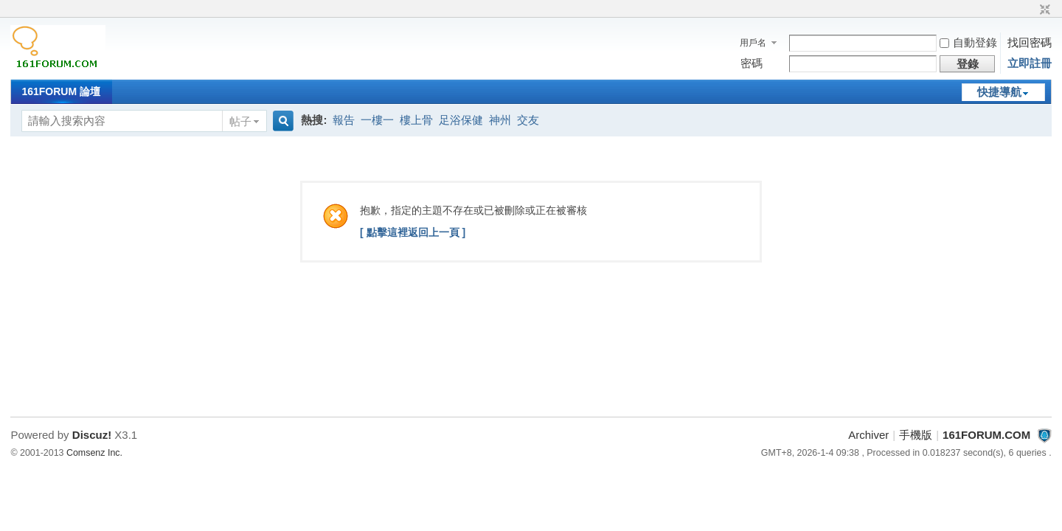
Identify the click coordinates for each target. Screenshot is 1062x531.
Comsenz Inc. (94, 453)
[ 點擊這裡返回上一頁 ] (412, 232)
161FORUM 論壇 (60, 91)
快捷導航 (999, 92)
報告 (344, 120)
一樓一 (377, 120)
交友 (528, 120)
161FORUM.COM (986, 434)
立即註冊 (1029, 63)
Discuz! (91, 434)
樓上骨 (416, 120)
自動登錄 (968, 42)
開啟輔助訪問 (1031, 10)
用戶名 (753, 43)
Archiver (868, 434)
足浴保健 (461, 120)
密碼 (751, 63)
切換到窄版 (1043, 10)
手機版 (915, 434)
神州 (500, 120)
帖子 (240, 121)
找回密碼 (1029, 42)
